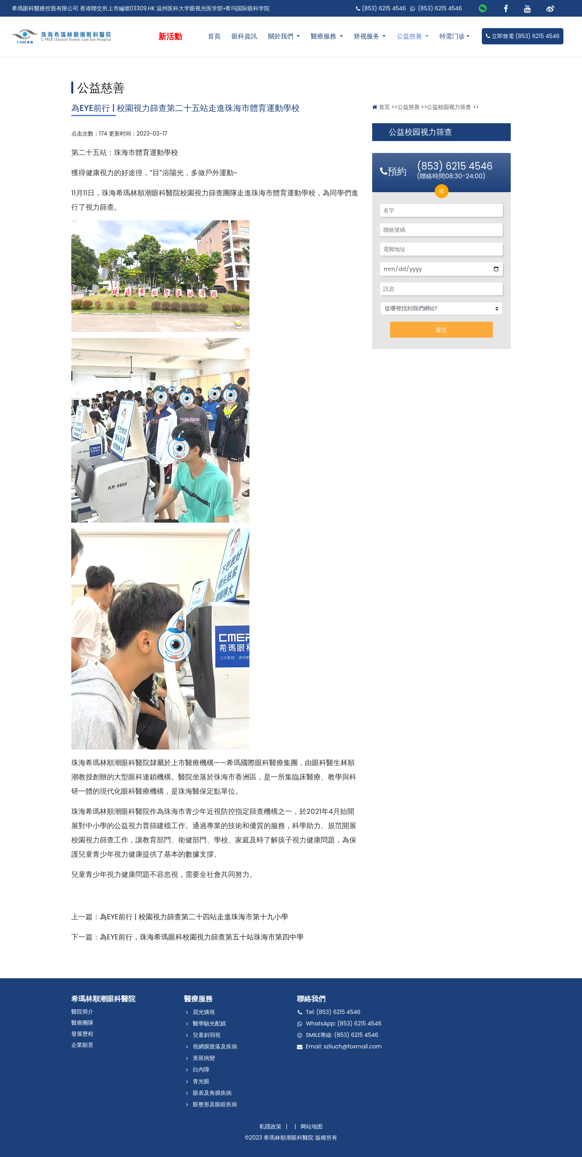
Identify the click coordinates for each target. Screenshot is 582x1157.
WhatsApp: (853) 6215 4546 (343, 1023)
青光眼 (201, 1081)
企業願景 (82, 1045)
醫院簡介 (82, 1012)
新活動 (170, 36)
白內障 (201, 1070)
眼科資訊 (244, 36)
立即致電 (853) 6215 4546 (522, 36)
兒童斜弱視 (207, 1035)
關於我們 (281, 36)
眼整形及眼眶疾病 (215, 1104)
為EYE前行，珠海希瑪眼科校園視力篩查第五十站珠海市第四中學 (202, 937)
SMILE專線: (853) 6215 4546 (342, 1035)
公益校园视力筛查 (449, 107)
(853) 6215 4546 (381, 8)
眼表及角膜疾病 (212, 1093)
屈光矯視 (204, 1012)
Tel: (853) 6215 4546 (333, 1012)
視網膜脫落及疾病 (215, 1046)
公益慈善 (410, 36)
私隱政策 (270, 1126)
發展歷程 (82, 1034)
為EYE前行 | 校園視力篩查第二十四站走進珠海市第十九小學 (194, 917)
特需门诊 (452, 36)
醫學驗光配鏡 (209, 1023)
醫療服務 (324, 36)
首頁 (214, 36)
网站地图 (312, 1126)
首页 (384, 107)
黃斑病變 (204, 1058)
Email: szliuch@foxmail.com (344, 1046)
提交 (441, 330)
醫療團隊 (82, 1023)
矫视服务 (367, 36)
